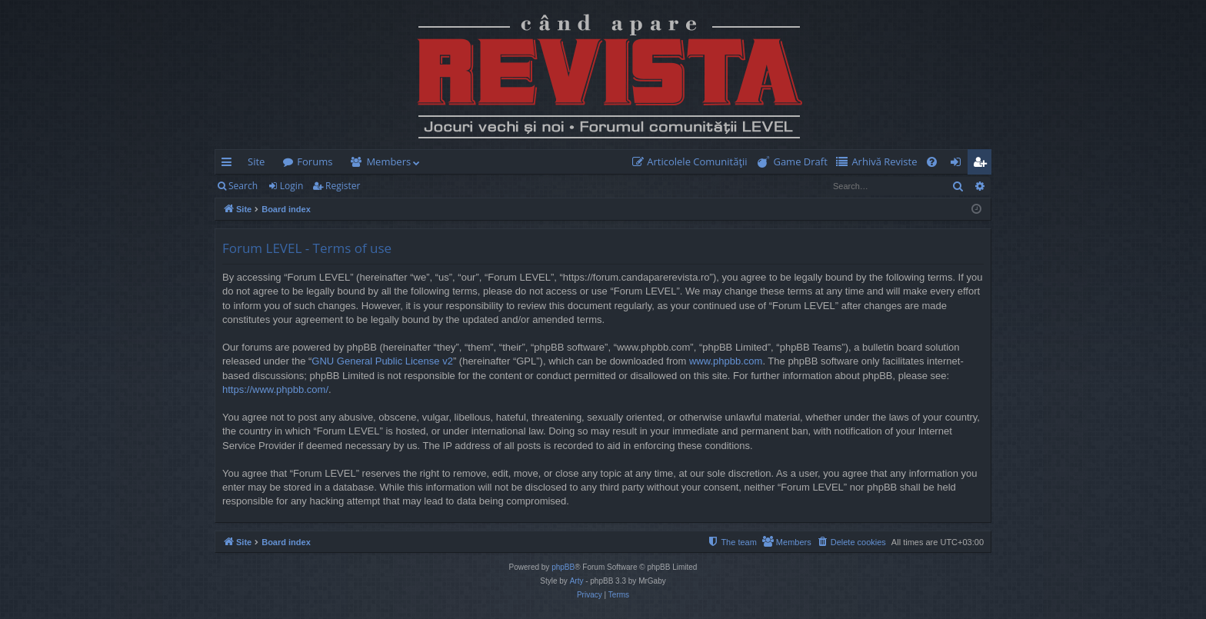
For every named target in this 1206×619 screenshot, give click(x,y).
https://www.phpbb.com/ (275, 389)
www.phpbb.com (725, 361)
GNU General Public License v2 (382, 361)
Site (256, 161)
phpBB (563, 567)
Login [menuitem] (959, 165)
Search (243, 185)
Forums (314, 161)
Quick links (229, 165)
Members (388, 161)
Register (342, 185)
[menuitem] (693, 162)
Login (291, 185)
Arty (577, 581)
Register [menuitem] (982, 165)
